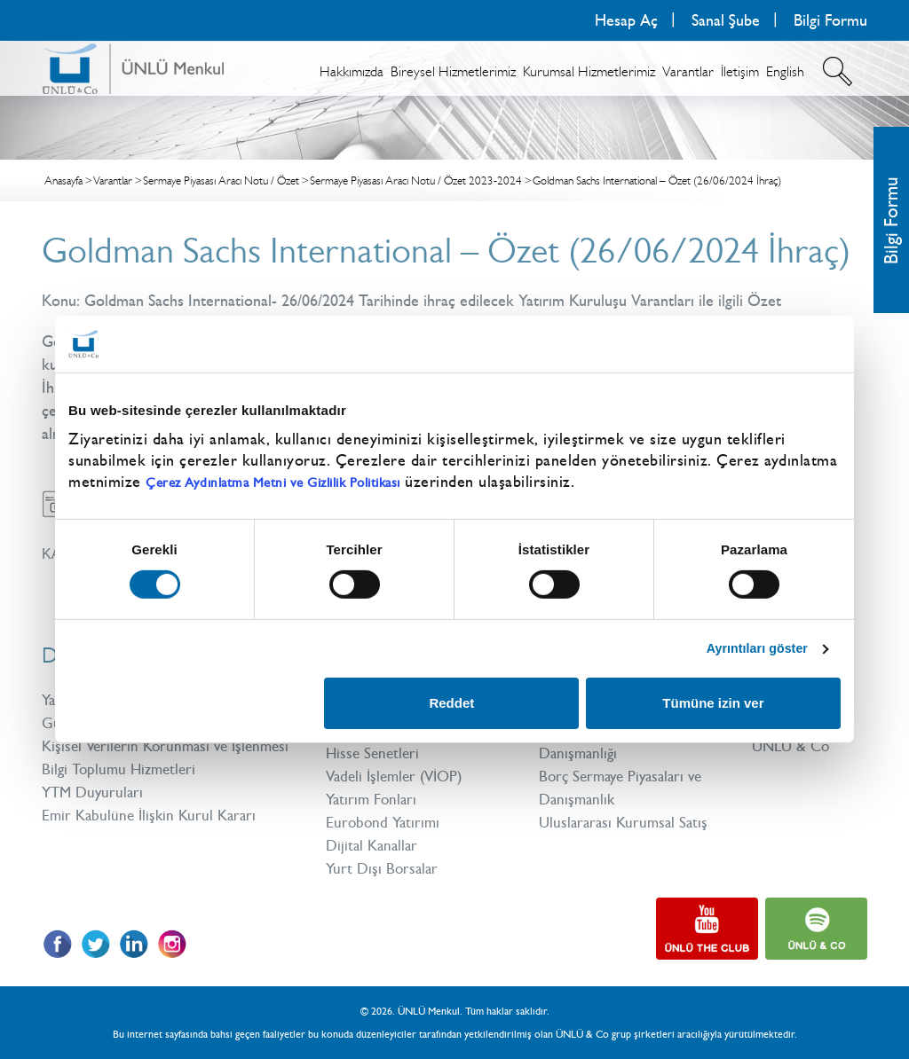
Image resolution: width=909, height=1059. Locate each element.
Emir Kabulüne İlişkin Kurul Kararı (153, 838)
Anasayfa (63, 180)
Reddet (451, 704)
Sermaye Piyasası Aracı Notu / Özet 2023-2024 (416, 180)
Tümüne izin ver (712, 704)
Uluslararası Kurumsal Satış (627, 822)
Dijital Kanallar (374, 845)
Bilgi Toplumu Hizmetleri (122, 792)
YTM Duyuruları (95, 815)
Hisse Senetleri (374, 753)
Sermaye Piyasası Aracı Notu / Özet (221, 180)
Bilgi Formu (830, 20)
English (785, 71)
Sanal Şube (726, 20)
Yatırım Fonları (373, 799)
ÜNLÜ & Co (793, 746)
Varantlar (688, 71)
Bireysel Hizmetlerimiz (453, 71)
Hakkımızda (351, 71)
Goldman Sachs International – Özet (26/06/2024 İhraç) (657, 180)
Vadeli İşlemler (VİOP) (399, 776)
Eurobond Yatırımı (385, 822)
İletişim (740, 71)
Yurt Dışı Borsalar (384, 868)
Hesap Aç (626, 20)
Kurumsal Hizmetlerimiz (589, 71)
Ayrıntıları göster (752, 647)
